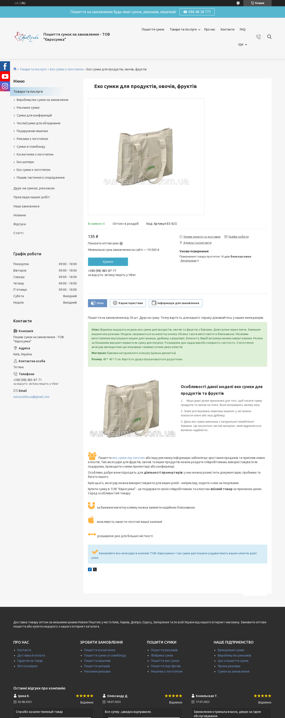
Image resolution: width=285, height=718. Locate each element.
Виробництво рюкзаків (234, 655)
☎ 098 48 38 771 (197, 12)
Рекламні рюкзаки (97, 671)
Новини (19, 215)
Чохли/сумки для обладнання (38, 123)
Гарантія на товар (30, 661)
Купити (108, 262)
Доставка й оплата (31, 655)
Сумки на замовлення (233, 671)
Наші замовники (26, 206)
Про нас (209, 29)
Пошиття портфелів (166, 666)
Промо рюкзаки (229, 666)
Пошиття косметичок (99, 650)
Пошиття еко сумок (165, 661)
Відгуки (19, 224)
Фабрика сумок (162, 655)
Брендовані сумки (231, 650)
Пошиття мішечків (97, 661)
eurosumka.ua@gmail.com (31, 397)
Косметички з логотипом (35, 154)
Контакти (227, 29)
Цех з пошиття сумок (233, 661)
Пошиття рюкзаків (164, 650)
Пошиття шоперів (97, 666)
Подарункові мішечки (32, 131)
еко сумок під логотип (128, 458)
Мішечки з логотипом (167, 671)
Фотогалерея (27, 666)
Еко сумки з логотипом (66, 69)
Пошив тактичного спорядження (41, 177)
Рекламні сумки (28, 107)
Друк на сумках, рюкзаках (34, 188)
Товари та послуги (183, 29)
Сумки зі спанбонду (31, 146)
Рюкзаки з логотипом (32, 139)
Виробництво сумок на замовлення (42, 100)
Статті (18, 233)
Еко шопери (25, 162)
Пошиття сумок (153, 29)
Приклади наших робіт (31, 197)
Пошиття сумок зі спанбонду (105, 655)
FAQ (243, 29)
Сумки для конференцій (34, 115)
